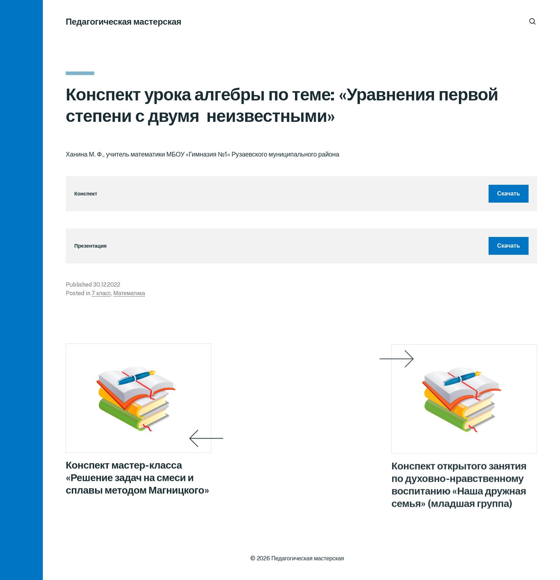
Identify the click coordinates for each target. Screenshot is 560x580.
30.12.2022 (106, 284)
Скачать (508, 193)
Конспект (85, 193)
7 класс (101, 293)
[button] (21, 290)
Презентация (90, 246)
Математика (129, 293)
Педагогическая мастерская (123, 21)
